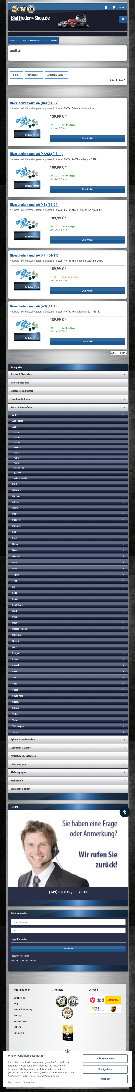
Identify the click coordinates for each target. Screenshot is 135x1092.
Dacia (15, 513)
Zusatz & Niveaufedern (22, 407)
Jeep (14, 580)
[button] (106, 7)
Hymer (15, 550)
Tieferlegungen (18, 772)
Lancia (15, 599)
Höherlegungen (18, 764)
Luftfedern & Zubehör (21, 747)
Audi (14, 427)
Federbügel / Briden (20, 399)
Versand (41, 1087)
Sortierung (32, 75)
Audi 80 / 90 (19, 468)
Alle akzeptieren (105, 1058)
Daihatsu (16, 526)
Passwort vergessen (20, 956)
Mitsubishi (17, 635)
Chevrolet (16, 490)
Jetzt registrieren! (28, 960)
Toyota (15, 720)
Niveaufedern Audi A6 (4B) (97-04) (34, 205)
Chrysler (16, 496)
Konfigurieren (105, 1069)
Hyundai (16, 556)
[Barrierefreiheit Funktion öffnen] (125, 812)
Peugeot (16, 653)
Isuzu (14, 562)
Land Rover (17, 605)
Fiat (14, 532)
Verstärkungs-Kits (20, 382)
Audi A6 (17, 447)
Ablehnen (105, 1079)
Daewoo (16, 520)
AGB (16, 1003)
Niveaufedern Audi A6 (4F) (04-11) (34, 255)
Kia (13, 587)
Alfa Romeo (17, 421)
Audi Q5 (17, 463)
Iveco (14, 568)
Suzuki (15, 708)
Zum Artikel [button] (87, 138)
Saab (14, 677)
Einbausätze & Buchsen (22, 390)
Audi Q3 (17, 458)
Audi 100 (17, 473)
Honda (15, 544)
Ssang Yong (17, 696)
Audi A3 (17, 432)
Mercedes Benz (19, 629)
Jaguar (15, 574)
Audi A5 (17, 442)
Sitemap (18, 1015)
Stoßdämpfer (17, 780)
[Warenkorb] (118, 7)
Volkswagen (18, 726)
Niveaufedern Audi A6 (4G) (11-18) (34, 306)
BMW (14, 484)
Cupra (15, 508)
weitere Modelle (20, 478)
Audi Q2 (17, 452)
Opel (14, 647)
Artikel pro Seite (55, 75)
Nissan (15, 641)
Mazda (15, 622)
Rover (15, 671)
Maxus (15, 617)
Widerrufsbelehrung (23, 1009)
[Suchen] (123, 19)
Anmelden (68, 948)
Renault (16, 665)
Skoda (15, 689)
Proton (15, 659)
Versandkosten (21, 1021)
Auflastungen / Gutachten (23, 755)
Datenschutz (19, 997)
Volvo (15, 732)
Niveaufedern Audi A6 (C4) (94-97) (34, 103)
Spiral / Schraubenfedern (23, 739)
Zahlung (17, 1027)
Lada (14, 593)
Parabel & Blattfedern (21, 374)
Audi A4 (17, 437)
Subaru (15, 702)
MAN (14, 611)
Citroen (15, 502)
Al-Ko (15, 414)
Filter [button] (16, 75)
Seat (14, 683)
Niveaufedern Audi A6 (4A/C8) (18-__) (36, 154)
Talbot (15, 714)
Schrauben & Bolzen (20, 788)
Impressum (19, 1033)
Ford (14, 538)
